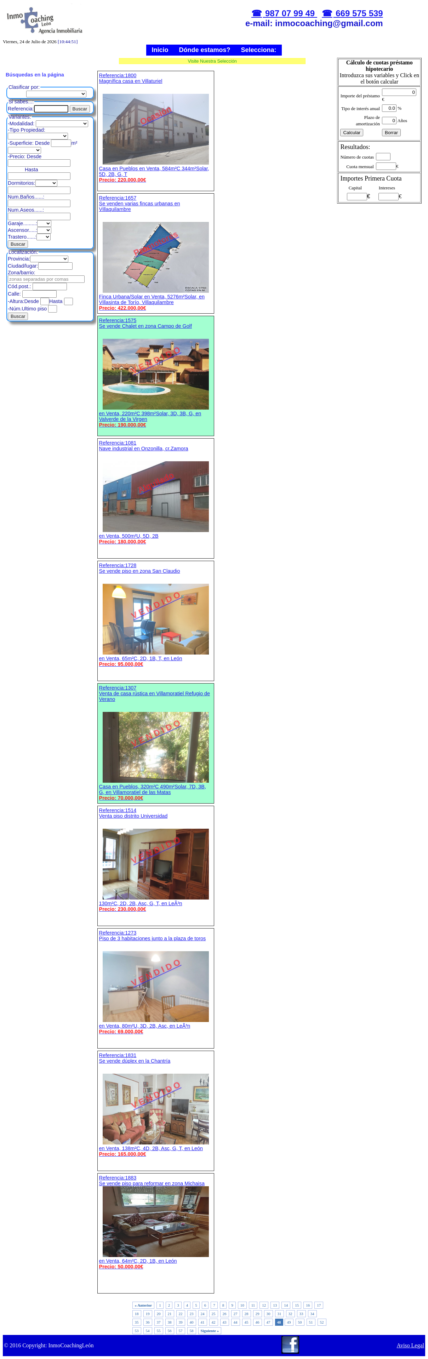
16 (308, 1305)
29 (257, 1314)
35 (137, 1322)
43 (225, 1322)
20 (159, 1314)
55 (159, 1331)
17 (319, 1305)
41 (203, 1322)
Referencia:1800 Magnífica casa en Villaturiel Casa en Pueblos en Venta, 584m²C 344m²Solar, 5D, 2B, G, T (155, 128)
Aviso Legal (410, 1345)
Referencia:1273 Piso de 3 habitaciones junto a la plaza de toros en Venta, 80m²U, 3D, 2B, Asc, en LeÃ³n (155, 982)
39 (181, 1322)
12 (264, 1305)
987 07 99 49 (290, 13)
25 (214, 1314)
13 (275, 1305)
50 (300, 1322)
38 (170, 1322)
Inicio (160, 49)
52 (322, 1322)
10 (242, 1305)
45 (247, 1322)
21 (170, 1314)
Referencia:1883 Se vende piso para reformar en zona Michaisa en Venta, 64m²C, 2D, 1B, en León (155, 1222)
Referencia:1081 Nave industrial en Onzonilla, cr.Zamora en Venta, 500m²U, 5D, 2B (155, 492)
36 (148, 1322)
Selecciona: (258, 49)
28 (247, 1314)
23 (192, 1314)
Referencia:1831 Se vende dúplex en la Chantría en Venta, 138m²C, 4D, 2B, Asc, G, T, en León (155, 1104)
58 (192, 1331)
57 (181, 1331)
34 (312, 1314)
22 (181, 1314)
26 (225, 1314)
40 (192, 1322)
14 (286, 1305)
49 (289, 1322)
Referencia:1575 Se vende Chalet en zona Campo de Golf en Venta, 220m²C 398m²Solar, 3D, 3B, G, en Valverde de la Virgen (155, 373)
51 (311, 1322)
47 (268, 1322)
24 (203, 1314)
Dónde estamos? (204, 49)
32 (290, 1314)
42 (214, 1322)
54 (148, 1331)
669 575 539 (358, 13)
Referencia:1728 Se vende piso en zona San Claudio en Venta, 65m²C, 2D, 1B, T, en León (155, 615)
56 (170, 1331)
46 (257, 1322)
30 (268, 1314)
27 (236, 1314)
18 (137, 1314)
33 (301, 1314)
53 (137, 1331)
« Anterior (143, 1305)
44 (236, 1322)
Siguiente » (210, 1331)
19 (148, 1314)
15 (297, 1305)
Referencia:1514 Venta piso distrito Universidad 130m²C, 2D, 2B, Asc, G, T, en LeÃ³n (155, 859)
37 (159, 1322)
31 (279, 1314)
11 (253, 1305)
